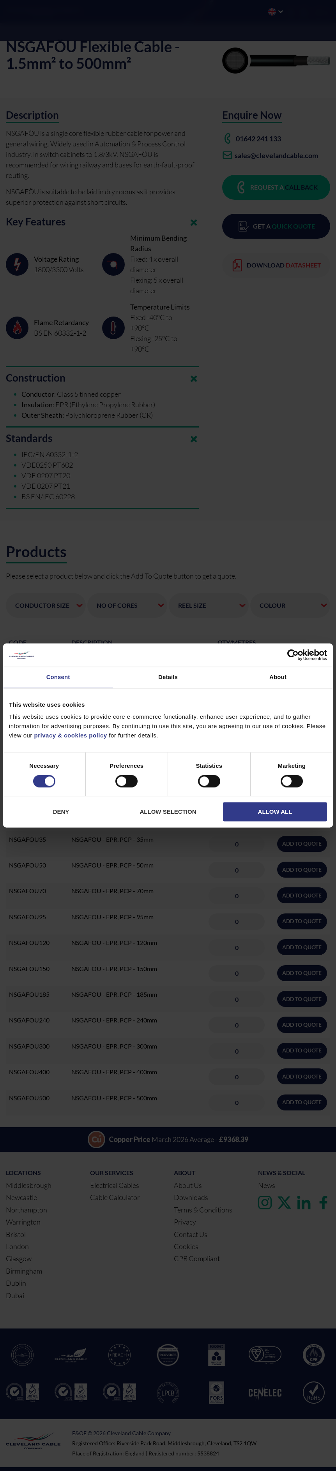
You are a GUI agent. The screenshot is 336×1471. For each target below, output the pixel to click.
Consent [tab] (58, 677)
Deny (61, 812)
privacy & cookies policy (70, 735)
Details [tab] (168, 677)
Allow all (275, 812)
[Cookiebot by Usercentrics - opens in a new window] (293, 655)
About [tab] (277, 677)
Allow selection (168, 812)
